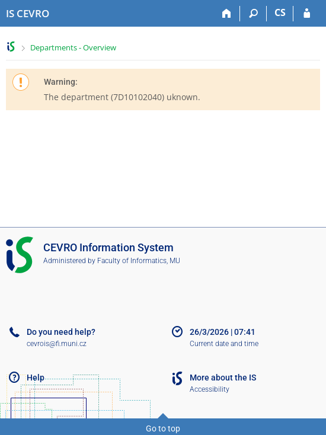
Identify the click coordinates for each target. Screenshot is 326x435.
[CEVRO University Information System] (27, 13)
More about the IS (223, 377)
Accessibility (209, 389)
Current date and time (224, 344)
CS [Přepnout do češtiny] (280, 12)
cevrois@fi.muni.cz (57, 344)
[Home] (226, 13)
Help (35, 377)
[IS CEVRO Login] (306, 13)
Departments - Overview (73, 47)
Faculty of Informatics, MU (138, 261)
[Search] (253, 13)
